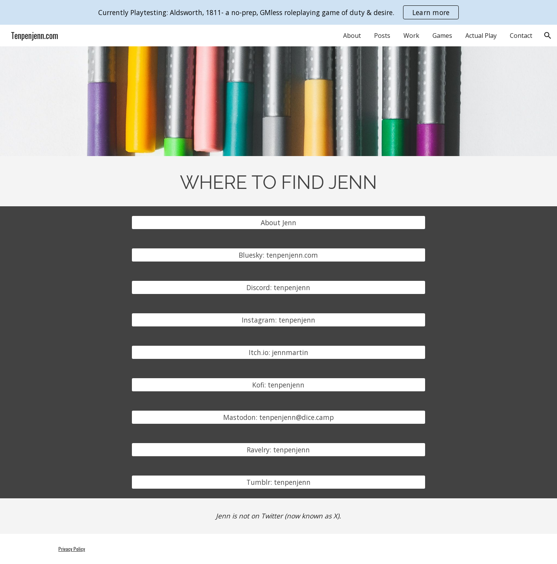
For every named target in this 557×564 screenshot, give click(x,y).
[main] (278, 181)
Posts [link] (382, 35)
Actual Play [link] (481, 35)
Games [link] (442, 35)
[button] (547, 35)
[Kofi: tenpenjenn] (278, 385)
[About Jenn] (278, 223)
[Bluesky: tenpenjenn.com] (278, 255)
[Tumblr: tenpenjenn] (278, 482)
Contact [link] (521, 35)
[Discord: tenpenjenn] (278, 288)
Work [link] (411, 35)
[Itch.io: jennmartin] (278, 352)
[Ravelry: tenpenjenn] (278, 450)
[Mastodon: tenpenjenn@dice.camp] (278, 417)
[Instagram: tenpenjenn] (278, 320)
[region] (278, 12)
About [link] (352, 35)
